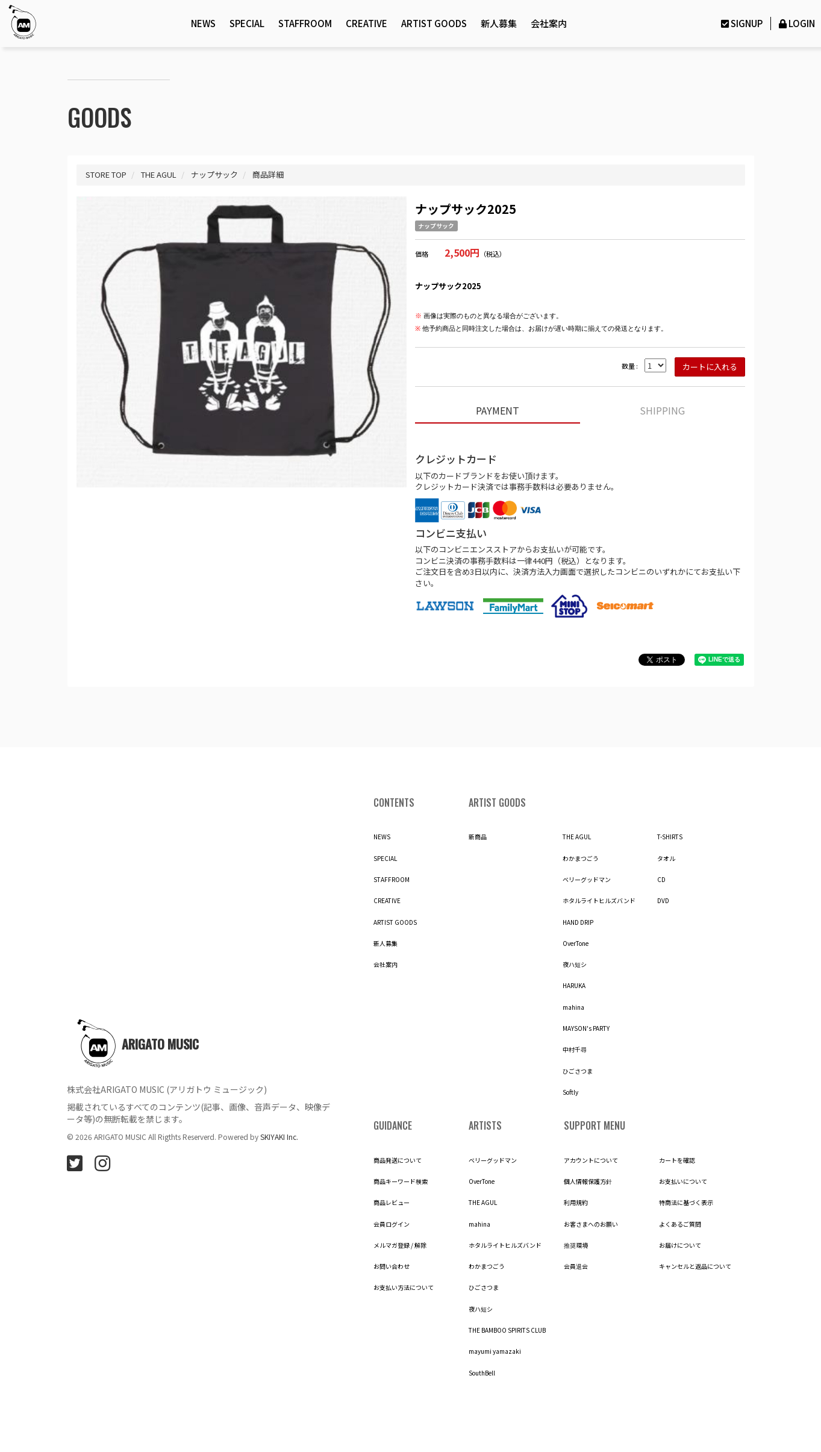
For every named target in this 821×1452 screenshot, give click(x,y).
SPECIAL (246, 23)
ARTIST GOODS (434, 23)
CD (661, 879)
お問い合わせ (391, 1266)
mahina (573, 1007)
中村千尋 (575, 1049)
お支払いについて (683, 1181)
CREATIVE (366, 23)
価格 (421, 253)
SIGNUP (740, 23)
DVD (663, 901)
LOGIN (796, 23)
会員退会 (576, 1266)
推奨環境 (576, 1245)
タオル (666, 858)
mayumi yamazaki (495, 1351)
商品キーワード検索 (400, 1181)
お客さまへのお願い (591, 1224)
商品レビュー (391, 1202)
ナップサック (436, 226)
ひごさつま (578, 1071)
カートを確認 (677, 1160)
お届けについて (680, 1245)
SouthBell (482, 1373)
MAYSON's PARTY (586, 1028)
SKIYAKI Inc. (279, 1136)
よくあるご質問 (680, 1224)
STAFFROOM (305, 23)
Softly (570, 1092)
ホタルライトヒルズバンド (599, 901)
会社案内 (549, 23)
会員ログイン (391, 1224)
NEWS (203, 23)
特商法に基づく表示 (686, 1202)
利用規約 (576, 1202)
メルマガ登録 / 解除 (399, 1245)
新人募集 (499, 23)
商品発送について (397, 1160)
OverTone (575, 943)
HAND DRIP (578, 922)
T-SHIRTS (669, 837)
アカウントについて (591, 1160)
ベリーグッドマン (587, 879)
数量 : (630, 366)
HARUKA (574, 985)
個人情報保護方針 (588, 1181)
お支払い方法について (403, 1287)
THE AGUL (577, 837)
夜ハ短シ (575, 964)
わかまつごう (581, 858)
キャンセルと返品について (695, 1266)
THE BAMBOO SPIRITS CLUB (507, 1330)
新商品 (478, 837)
